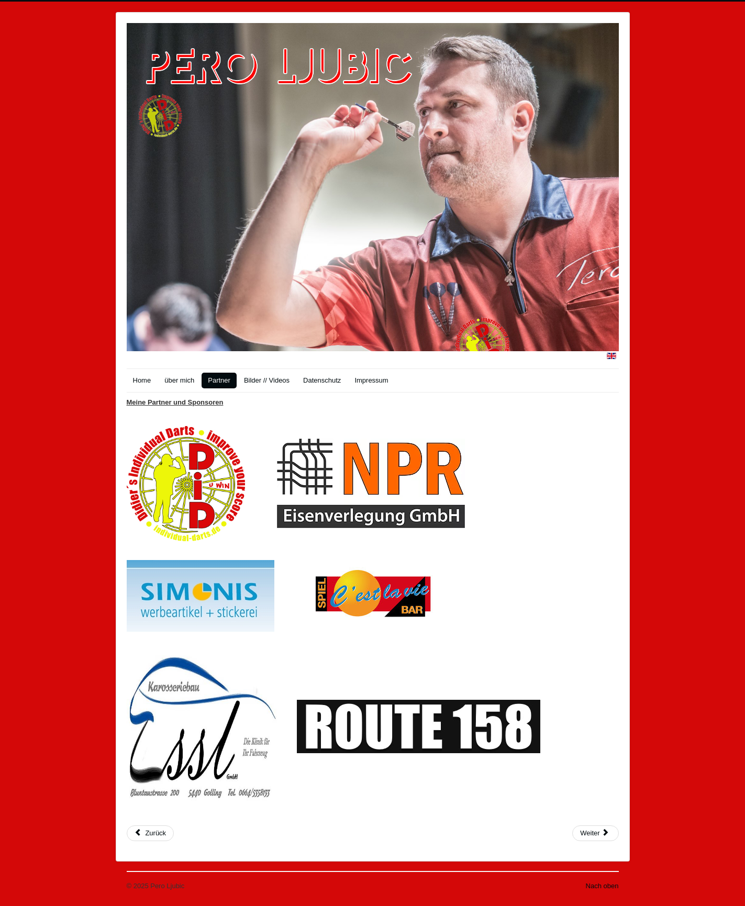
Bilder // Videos (267, 380)
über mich (179, 380)
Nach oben (602, 886)
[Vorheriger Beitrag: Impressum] (150, 833)
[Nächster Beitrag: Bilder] (595, 833)
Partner (219, 380)
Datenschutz (322, 380)
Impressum (371, 380)
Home (142, 380)
